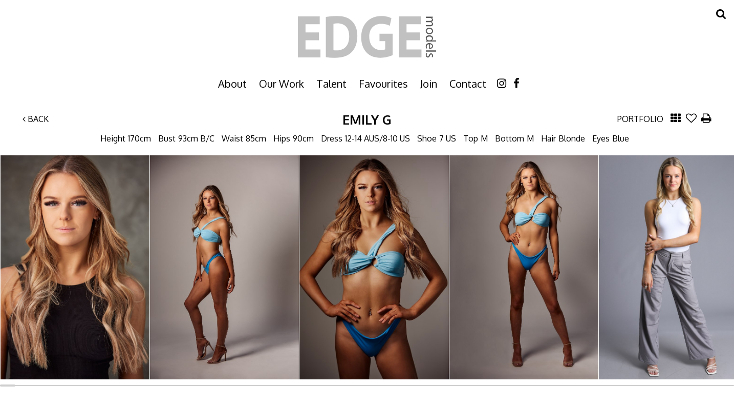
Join (428, 83)
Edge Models (367, 37)
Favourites (383, 83)
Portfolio (640, 119)
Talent (331, 83)
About (232, 83)
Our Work (281, 83)
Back (36, 119)
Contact (467, 83)
